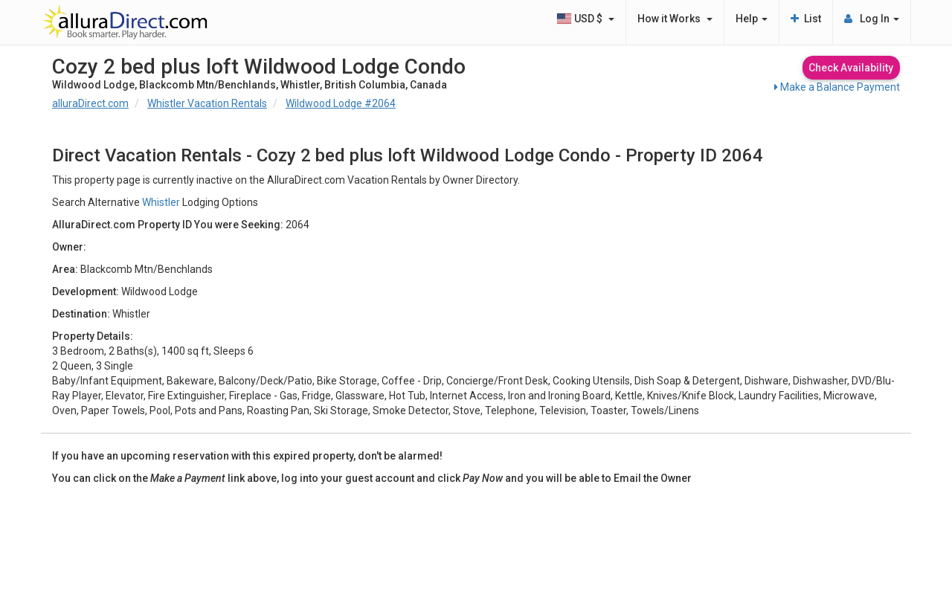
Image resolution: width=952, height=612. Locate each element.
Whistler (161, 202)
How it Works (675, 19)
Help (752, 19)
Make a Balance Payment (837, 87)
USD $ (585, 19)
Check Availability (850, 68)
